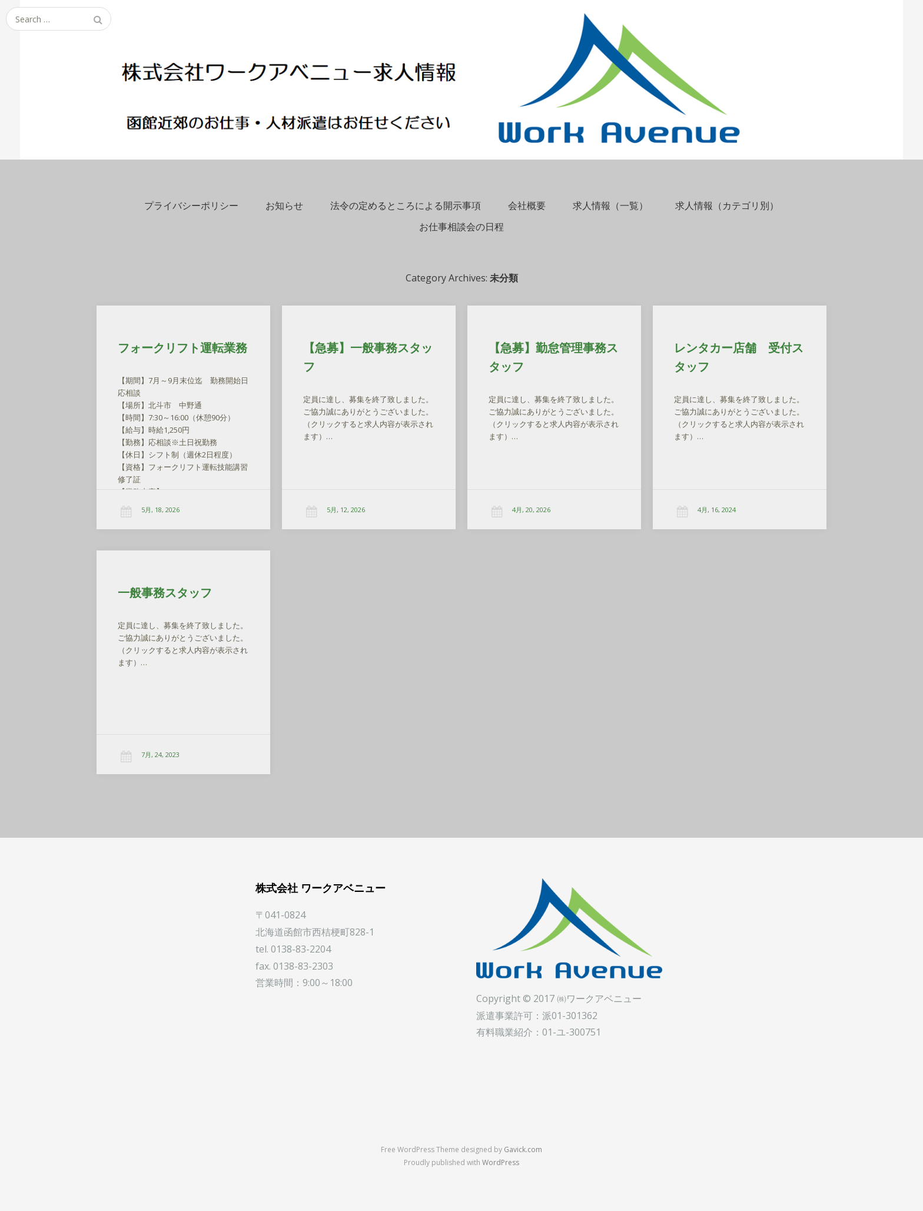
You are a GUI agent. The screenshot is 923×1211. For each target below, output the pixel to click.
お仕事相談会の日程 (461, 226)
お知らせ (284, 205)
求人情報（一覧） (610, 205)
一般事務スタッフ (161, 597)
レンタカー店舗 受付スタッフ (739, 357)
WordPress (500, 1162)
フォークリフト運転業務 (182, 348)
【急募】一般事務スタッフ (368, 357)
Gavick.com (523, 1149)
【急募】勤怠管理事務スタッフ (553, 357)
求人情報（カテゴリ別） (727, 205)
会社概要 (527, 205)
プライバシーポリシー (191, 205)
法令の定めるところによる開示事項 (405, 205)
